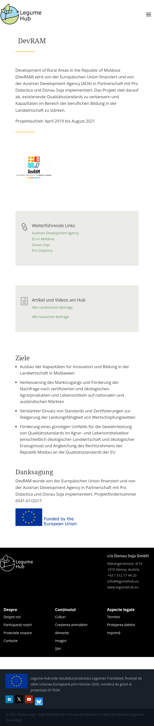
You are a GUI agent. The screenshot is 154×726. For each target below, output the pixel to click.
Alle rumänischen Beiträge (52, 307)
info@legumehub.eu (123, 581)
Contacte (11, 640)
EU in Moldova (43, 239)
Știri (58, 648)
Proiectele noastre (18, 632)
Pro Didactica (42, 250)
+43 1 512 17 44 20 (122, 575)
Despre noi (12, 616)
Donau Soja (41, 244)
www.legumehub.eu (123, 587)
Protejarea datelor (121, 624)
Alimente (62, 632)
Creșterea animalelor (71, 624)
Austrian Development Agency (55, 233)
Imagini (61, 640)
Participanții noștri (18, 624)
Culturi (60, 616)
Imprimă (113, 632)
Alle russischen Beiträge (50, 316)
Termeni (113, 616)
